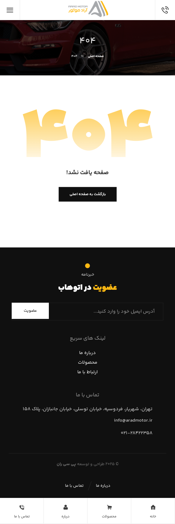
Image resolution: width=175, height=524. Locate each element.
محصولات (87, 362)
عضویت (30, 310)
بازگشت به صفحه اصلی (87, 194)
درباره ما (87, 353)
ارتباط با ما (87, 372)
